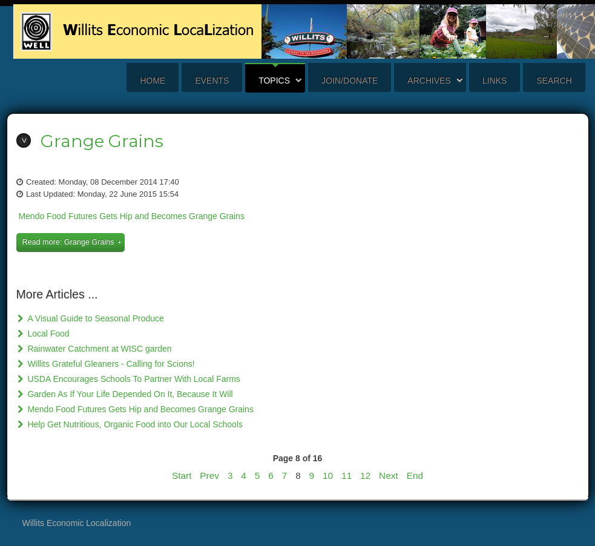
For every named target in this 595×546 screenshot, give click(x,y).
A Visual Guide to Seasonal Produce (94, 318)
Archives (429, 80)
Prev (209, 475)
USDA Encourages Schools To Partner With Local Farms (132, 379)
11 (346, 475)
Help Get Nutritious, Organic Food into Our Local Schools (134, 424)
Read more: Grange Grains (68, 242)
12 (365, 475)
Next (388, 475)
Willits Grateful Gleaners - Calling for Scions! (110, 364)
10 (328, 475)
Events (212, 80)
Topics (274, 80)
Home (152, 80)
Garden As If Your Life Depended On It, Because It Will (129, 394)
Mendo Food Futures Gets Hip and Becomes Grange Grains (131, 216)
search (553, 80)
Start (182, 475)
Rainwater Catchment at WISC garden (98, 349)
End (415, 475)
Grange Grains (102, 141)
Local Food (47, 333)
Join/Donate (349, 80)
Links (494, 80)
